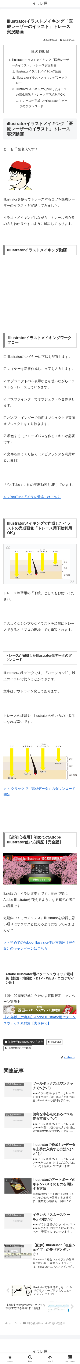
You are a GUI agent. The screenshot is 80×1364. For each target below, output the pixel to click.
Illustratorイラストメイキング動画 (38, 71)
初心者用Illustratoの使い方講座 (24, 1041)
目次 (34, 51)
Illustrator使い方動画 (18, 1047)
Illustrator (54, 1041)
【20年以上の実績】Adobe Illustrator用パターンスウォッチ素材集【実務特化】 (40, 1016)
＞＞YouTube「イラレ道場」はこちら (32, 497)
